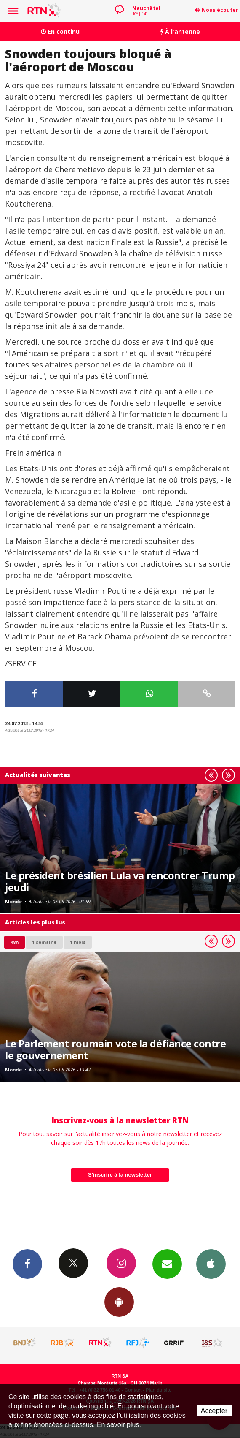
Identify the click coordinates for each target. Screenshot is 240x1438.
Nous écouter (220, 10)
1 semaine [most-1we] (44, 942)
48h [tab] (15, 942)
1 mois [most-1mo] (77, 942)
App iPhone (211, 1263)
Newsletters (167, 1263)
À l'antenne (180, 31)
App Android (119, 1301)
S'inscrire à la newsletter (120, 1175)
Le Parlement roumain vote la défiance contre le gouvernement (115, 1049)
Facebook (27, 1263)
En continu (60, 31)
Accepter (214, 1410)
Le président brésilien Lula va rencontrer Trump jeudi (120, 881)
